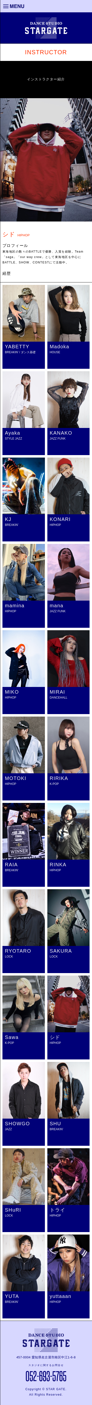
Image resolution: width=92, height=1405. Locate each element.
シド (55, 1037)
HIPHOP (55, 525)
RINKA (58, 864)
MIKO (12, 691)
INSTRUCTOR (46, 52)
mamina (15, 605)
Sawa (12, 1037)
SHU (55, 1123)
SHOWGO (17, 1123)
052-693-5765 (46, 1376)
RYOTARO (18, 950)
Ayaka (12, 432)
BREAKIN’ (11, 525)
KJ (8, 519)
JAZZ (8, 1129)
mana (57, 605)
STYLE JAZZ (13, 438)
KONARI (60, 519)
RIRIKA (59, 778)
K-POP (54, 784)
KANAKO (61, 432)
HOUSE (55, 352)
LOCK (9, 956)
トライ (58, 1209)
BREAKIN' (11, 870)
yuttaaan (60, 1296)
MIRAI (57, 691)
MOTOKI (15, 778)
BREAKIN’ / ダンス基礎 (20, 352)
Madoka (59, 346)
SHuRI (13, 1209)
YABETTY (17, 346)
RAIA (11, 864)
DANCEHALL (58, 697)
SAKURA (61, 950)
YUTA (12, 1296)
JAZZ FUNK (58, 438)
